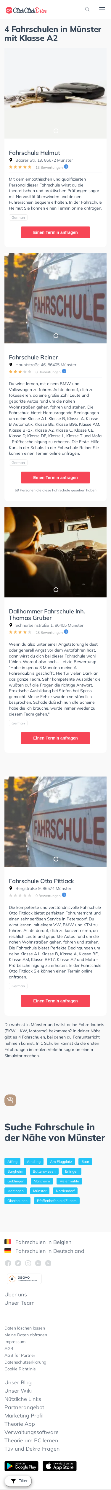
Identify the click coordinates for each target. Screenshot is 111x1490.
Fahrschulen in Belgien (38, 1242)
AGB (8, 1348)
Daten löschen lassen (24, 1328)
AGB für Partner (19, 1355)
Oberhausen (17, 1200)
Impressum (14, 1341)
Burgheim (15, 1171)
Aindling (34, 1161)
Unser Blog (18, 1382)
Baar (85, 1161)
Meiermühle (69, 1181)
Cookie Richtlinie (20, 1369)
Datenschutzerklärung (25, 1362)
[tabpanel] (55, 93)
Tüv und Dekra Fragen (32, 1448)
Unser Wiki (18, 1390)
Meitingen (15, 1191)
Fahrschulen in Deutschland (44, 1251)
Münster (39, 1191)
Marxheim (42, 1181)
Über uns (15, 1294)
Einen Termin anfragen (55, 232)
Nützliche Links (22, 1399)
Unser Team (19, 1302)
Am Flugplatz (61, 1161)
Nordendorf (65, 1191)
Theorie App (19, 1423)
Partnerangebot (24, 1407)
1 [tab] (56, 130)
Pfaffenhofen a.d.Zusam (57, 1200)
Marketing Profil (24, 1415)
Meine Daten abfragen (25, 1335)
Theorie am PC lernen (31, 1440)
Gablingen (15, 1181)
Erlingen (71, 1171)
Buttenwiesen (44, 1171)
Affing (12, 1161)
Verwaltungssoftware (31, 1432)
